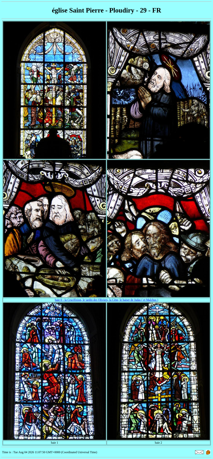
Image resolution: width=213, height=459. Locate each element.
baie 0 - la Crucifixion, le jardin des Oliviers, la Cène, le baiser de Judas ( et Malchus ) (106, 299)
